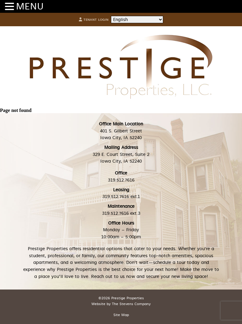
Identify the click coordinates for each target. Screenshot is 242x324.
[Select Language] (137, 19)
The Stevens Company (131, 304)
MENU (30, 6)
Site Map (121, 315)
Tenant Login (93, 19)
